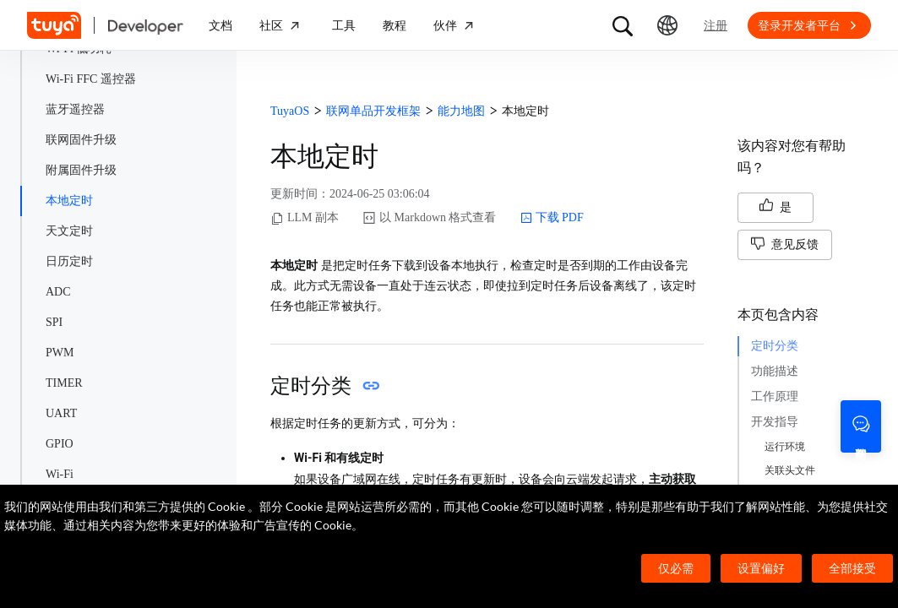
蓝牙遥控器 (75, 109)
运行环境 (785, 447)
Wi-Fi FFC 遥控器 (91, 79)
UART (61, 413)
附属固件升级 (81, 170)
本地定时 (69, 200)
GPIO (59, 443)
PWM (59, 352)
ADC (58, 291)
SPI (54, 322)
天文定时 (69, 231)
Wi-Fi (59, 474)
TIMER (64, 383)
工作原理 (774, 396)
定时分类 (774, 345)
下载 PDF (552, 218)
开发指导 (774, 421)
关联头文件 (790, 470)
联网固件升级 (81, 139)
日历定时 (69, 261)
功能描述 (774, 371)
